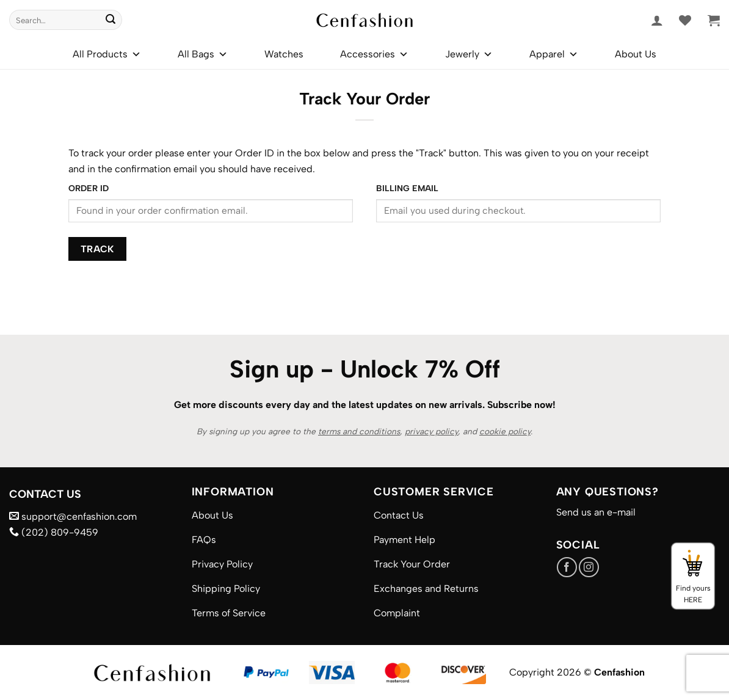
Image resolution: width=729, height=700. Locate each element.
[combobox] (65, 20)
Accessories (374, 54)
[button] (657, 20)
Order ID (88, 188)
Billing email (407, 188)
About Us (635, 54)
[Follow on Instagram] (589, 567)
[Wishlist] (685, 20)
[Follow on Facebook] (567, 567)
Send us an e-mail (596, 512)
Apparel (553, 54)
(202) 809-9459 (53, 532)
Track (97, 249)
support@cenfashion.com (73, 516)
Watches (283, 54)
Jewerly (469, 54)
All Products (107, 54)
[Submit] (110, 20)
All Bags (203, 54)
